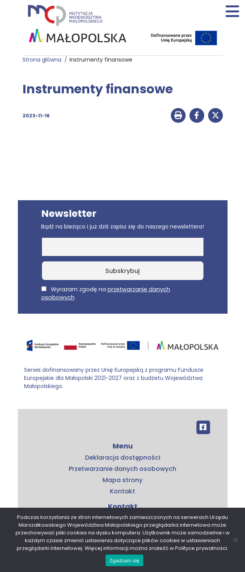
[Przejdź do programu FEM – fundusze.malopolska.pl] (122, 348)
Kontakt (122, 491)
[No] (235, 540)
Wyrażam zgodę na (105, 293)
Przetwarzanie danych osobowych (122, 468)
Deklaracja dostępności (122, 457)
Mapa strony (122, 480)
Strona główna (43, 60)
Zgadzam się (124, 560)
